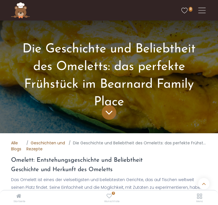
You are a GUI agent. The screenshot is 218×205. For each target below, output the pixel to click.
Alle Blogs (16, 146)
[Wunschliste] (109, 196)
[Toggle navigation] (201, 10)
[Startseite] (18, 196)
